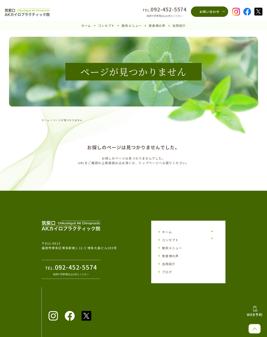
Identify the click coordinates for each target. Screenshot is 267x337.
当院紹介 (179, 25)
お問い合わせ (209, 11)
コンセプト (106, 25)
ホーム (86, 25)
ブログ (167, 272)
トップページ (149, 163)
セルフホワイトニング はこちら (66, 294)
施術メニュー (132, 25)
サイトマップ (199, 231)
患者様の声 (157, 25)
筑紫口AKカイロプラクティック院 (131, 332)
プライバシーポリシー (204, 238)
